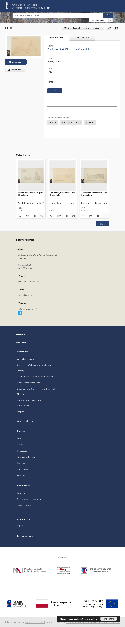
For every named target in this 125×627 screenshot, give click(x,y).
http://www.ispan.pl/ (29, 308)
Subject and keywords (27, 457)
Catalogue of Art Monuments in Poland (35, 376)
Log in (20, 525)
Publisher (21, 475)
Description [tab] (56, 37)
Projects (21, 411)
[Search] (108, 15)
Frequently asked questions (29, 499)
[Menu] (121, 2)
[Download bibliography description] (27, 216)
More (102, 223)
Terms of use (23, 493)
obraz (50, 81)
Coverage (21, 463)
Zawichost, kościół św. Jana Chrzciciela (30, 193)
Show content (15, 62)
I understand (108, 619)
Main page (21, 342)
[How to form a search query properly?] (110, 20)
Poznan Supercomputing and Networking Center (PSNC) (93, 622)
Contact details (24, 505)
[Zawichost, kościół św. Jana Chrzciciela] (24, 46)
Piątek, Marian (54, 61)
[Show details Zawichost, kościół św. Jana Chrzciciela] (41, 216)
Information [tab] (82, 37)
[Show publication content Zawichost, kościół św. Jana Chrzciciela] (34, 216)
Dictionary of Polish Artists (29, 382)
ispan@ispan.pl (25, 295)
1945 (49, 71)
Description (22, 469)
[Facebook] (20, 313)
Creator (20, 444)
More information (89, 619)
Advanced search (98, 20)
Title (19, 438)
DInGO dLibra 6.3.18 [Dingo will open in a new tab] (35, 622)
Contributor (22, 450)
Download (14, 69)
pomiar (52, 122)
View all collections (25, 421)
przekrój (90, 122)
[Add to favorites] (109, 28)
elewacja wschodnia (71, 122)
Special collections (25, 358)
